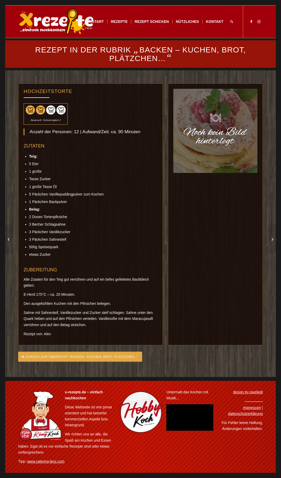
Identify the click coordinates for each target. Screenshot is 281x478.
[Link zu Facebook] (251, 21)
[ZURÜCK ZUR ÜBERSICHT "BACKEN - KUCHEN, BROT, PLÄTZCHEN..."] (80, 360)
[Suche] (231, 21)
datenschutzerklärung (245, 414)
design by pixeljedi (248, 392)
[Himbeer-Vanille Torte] (9, 239)
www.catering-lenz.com (46, 461)
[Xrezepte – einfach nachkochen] (56, 21)
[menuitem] (95, 21)
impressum (252, 408)
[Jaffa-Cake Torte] (272, 239)
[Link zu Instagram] (259, 21)
